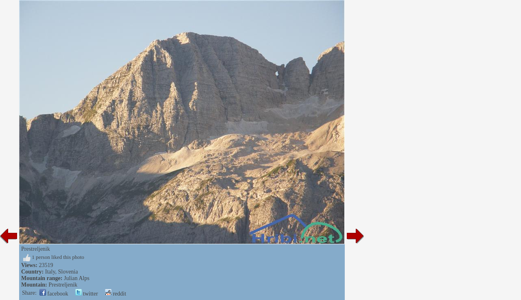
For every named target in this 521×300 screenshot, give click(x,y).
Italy (50, 272)
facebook (53, 294)
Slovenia (68, 272)
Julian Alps (77, 278)
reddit (115, 294)
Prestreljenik (62, 285)
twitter (86, 294)
